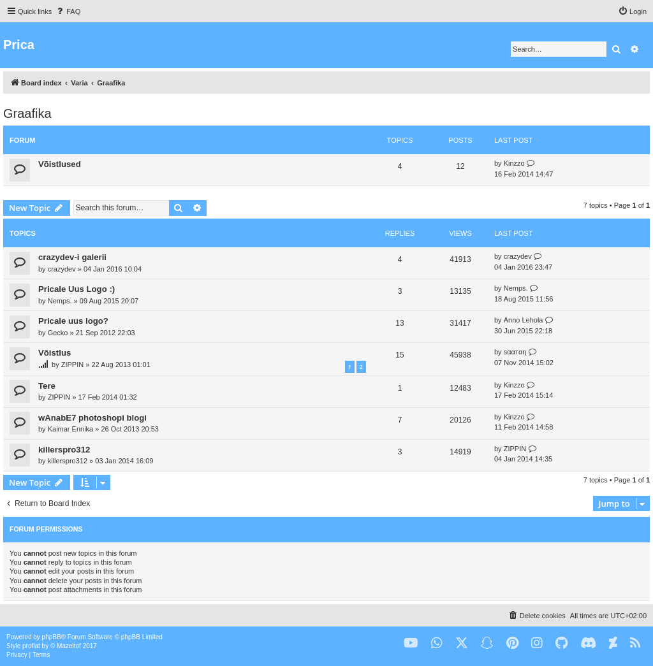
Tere (46, 386)
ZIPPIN (72, 364)
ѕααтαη (515, 352)
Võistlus (54, 353)
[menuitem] (67, 11)
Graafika (27, 113)
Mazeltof (69, 645)
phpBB (51, 637)
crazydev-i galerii (72, 257)
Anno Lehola (523, 320)
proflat (31, 645)
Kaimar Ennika (71, 429)
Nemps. (60, 301)
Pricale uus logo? (73, 321)
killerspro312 (64, 449)
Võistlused (59, 164)
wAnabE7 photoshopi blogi (92, 418)
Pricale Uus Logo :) (76, 289)
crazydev (62, 269)
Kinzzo (514, 163)
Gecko (58, 333)
